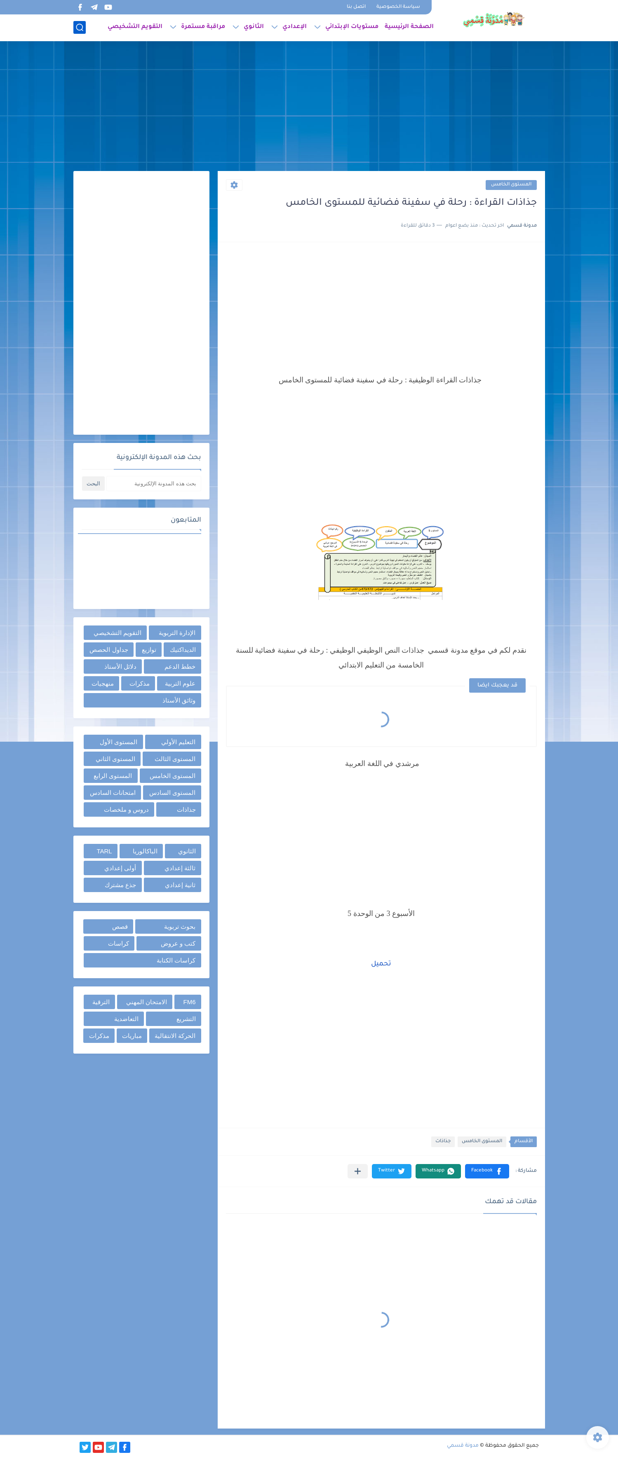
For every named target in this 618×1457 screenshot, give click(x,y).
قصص (120, 926)
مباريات (132, 1035)
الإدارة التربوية (177, 632)
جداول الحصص (108, 649)
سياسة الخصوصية (398, 7)
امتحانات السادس (113, 792)
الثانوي (254, 27)
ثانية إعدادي (180, 884)
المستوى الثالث (175, 758)
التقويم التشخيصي (135, 27)
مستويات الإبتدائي (351, 27)
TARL (104, 851)
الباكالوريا (145, 851)
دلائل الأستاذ (120, 666)
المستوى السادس (172, 792)
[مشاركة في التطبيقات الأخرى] (358, 1171)
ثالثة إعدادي (179, 867)
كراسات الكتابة (176, 960)
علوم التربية (180, 683)
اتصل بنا (356, 7)
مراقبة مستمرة (203, 27)
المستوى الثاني (115, 758)
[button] (487, 1171)
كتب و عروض (178, 943)
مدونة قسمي (463, 1446)
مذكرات (139, 683)
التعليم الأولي (178, 741)
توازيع (149, 649)
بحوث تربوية (179, 926)
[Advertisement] (309, 107)
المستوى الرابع (113, 775)
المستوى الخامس (511, 184)
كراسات (118, 943)
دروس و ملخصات (126, 809)
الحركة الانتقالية (175, 1035)
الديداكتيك (183, 649)
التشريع (186, 1018)
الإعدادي (294, 27)
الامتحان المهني (146, 1001)
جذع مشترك (120, 884)
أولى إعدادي (120, 867)
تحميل (381, 964)
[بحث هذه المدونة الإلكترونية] (153, 483)
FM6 (189, 1001)
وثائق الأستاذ (178, 700)
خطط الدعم (179, 666)
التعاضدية (126, 1018)
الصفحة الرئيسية (409, 27)
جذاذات (443, 1141)
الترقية (101, 1001)
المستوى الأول (118, 741)
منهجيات (103, 683)
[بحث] (79, 27)
